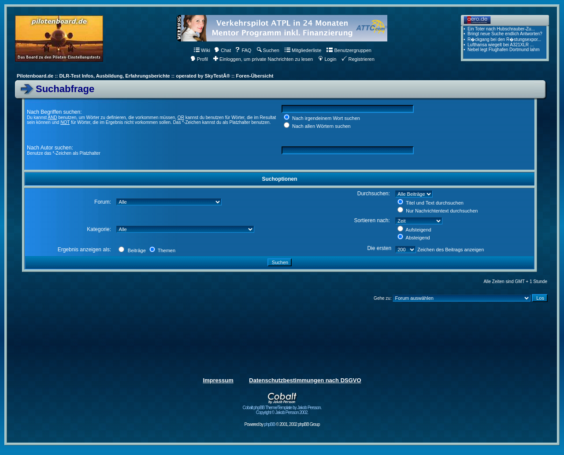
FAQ (243, 50)
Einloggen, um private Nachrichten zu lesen (263, 59)
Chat (222, 50)
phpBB (269, 424)
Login (327, 59)
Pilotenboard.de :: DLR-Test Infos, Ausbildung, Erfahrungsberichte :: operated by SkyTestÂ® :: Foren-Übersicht (145, 75)
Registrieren (357, 59)
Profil (199, 59)
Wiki (202, 50)
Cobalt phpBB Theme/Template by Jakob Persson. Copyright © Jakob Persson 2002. (282, 408)
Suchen (268, 50)
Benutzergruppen (349, 50)
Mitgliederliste (303, 50)
